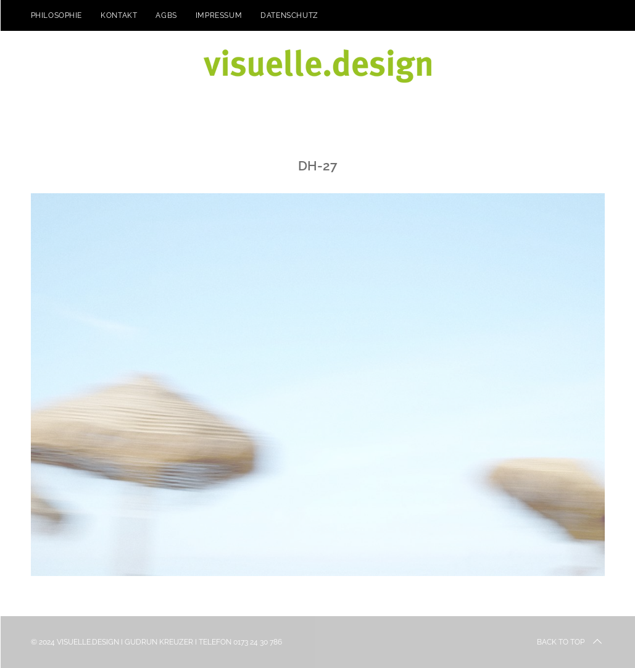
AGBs (166, 15)
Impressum (219, 15)
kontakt (119, 15)
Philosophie (57, 15)
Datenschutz (289, 15)
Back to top (570, 642)
